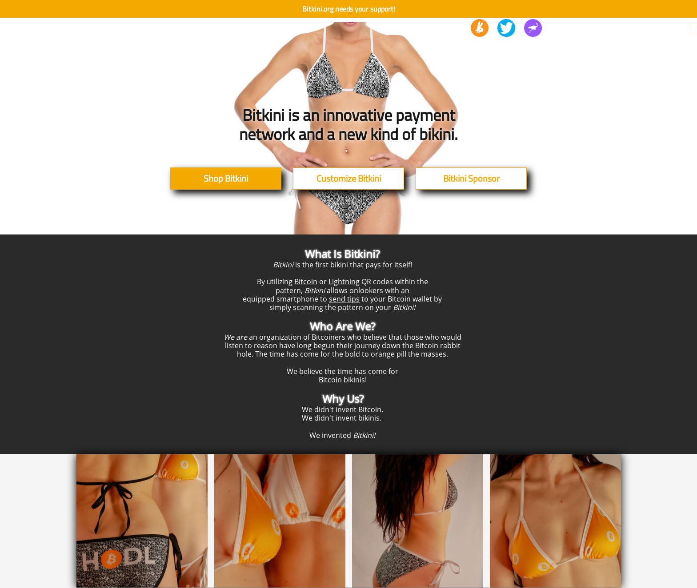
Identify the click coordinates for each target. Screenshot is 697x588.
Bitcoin (305, 281)
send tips (344, 299)
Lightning (344, 281)
